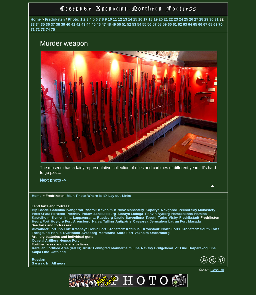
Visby (173, 217)
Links (126, 196)
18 (150, 19)
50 (119, 24)
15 (135, 19)
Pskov (87, 214)
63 (185, 24)
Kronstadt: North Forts (162, 229)
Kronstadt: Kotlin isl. (125, 229)
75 (53, 29)
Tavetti (151, 217)
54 (139, 24)
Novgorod (169, 210)
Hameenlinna (182, 214)
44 (89, 24)
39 (63, 24)
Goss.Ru (217, 270)
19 (155, 19)
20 (161, 19)
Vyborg (164, 214)
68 (210, 24)
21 (166, 19)
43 (83, 24)
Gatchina (57, 210)
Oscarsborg (159, 233)
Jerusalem (158, 221)
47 (104, 24)
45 (94, 24)
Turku (162, 217)
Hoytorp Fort (61, 221)
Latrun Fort (177, 221)
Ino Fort (64, 229)
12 (120, 19)
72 (38, 29)
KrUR (87, 248)
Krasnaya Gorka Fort (89, 229)
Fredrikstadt (189, 217)
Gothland (58, 252)
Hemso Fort (69, 240)
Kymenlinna (62, 217)
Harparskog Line (202, 248)
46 (99, 24)
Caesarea (140, 221)
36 (48, 24)
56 (149, 24)
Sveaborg (89, 233)
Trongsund (41, 233)
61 (175, 24)
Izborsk (90, 210)
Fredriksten (55, 19)
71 (33, 29)
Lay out (114, 196)
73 (43, 29)
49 (114, 24)
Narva (97, 221)
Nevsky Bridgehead (157, 248)
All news (58, 263)
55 (144, 24)
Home (36, 19)
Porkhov (73, 214)
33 (33, 24)
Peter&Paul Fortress (48, 214)
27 (196, 19)
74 (48, 29)
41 (73, 24)
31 (216, 19)
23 (176, 19)
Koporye (152, 210)
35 (43, 24)
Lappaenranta (84, 217)
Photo (73, 19)
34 (38, 24)
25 (186, 19)
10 (110, 19)
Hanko (56, 233)
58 (160, 24)
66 (200, 24)
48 (109, 24)
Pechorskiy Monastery (197, 210)
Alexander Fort (44, 229)
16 (140, 19)
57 (154, 24)
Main (71, 196)
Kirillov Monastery (129, 210)
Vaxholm (141, 233)
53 (134, 24)
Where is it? (97, 196)
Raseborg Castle (110, 217)
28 (201, 19)
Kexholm (105, 210)
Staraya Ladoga (130, 214)
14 (130, 19)
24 (181, 19)
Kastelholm (41, 217)
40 (68, 24)
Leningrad (101, 248)
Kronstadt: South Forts (200, 229)
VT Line (181, 248)
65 (195, 24)
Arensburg (82, 221)
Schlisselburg (104, 214)
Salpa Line (40, 252)
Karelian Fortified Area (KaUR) (56, 248)
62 (180, 24)
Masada (194, 221)
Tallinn (108, 221)
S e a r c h (40, 263)
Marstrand (107, 233)
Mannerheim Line (125, 248)
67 (205, 24)
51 (124, 24)
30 (211, 19)
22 (171, 19)
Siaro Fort (125, 233)
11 (115, 19)
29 (206, 19)
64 (190, 24)
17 (145, 19)
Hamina (200, 214)
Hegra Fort (40, 221)
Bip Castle (40, 210)
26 (191, 19)
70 (220, 24)
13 (125, 19)
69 (215, 24)
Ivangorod (74, 210)
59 (165, 24)
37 (53, 24)
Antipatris (123, 221)
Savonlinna (135, 217)
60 (170, 24)
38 (58, 24)
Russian (38, 259)
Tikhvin (151, 214)
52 (129, 24)
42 (78, 24)
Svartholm (71, 233)
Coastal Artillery (45, 240)
